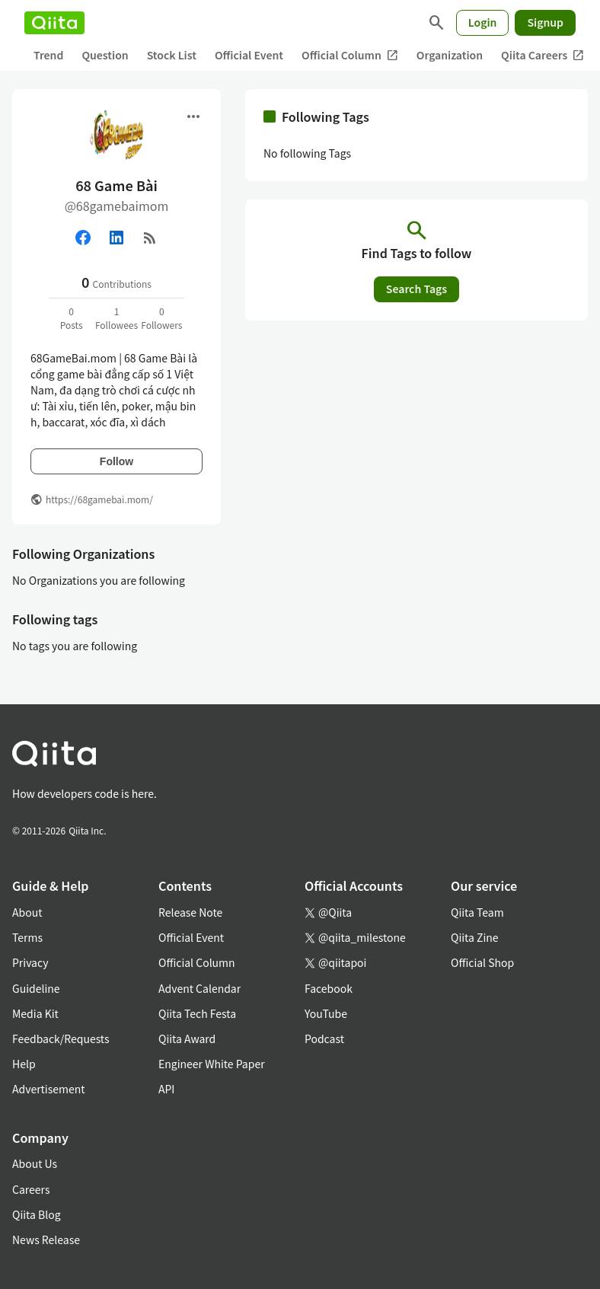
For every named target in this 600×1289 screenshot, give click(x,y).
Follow (116, 461)
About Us (34, 1163)
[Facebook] (83, 237)
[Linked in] (116, 237)
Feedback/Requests (61, 1038)
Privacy (30, 962)
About (27, 912)
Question (104, 54)
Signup (545, 22)
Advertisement (48, 1088)
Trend (48, 54)
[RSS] (150, 237)
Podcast (324, 1038)
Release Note (190, 912)
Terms (27, 937)
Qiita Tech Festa (197, 1013)
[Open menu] (193, 116)
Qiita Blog (36, 1214)
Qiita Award (186, 1038)
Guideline (36, 988)
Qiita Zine (475, 937)
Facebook (329, 988)
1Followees (116, 318)
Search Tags (416, 288)
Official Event (249, 54)
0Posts (71, 318)
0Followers (161, 318)
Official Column (350, 55)
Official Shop (482, 962)
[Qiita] (54, 22)
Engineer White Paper (211, 1063)
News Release (46, 1239)
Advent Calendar (199, 988)
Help (24, 1063)
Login (482, 22)
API (166, 1088)
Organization (449, 54)
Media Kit (35, 1013)
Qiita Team (477, 912)
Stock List (171, 54)
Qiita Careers (542, 55)
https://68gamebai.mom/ (99, 499)
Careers (30, 1189)
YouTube (326, 1013)
